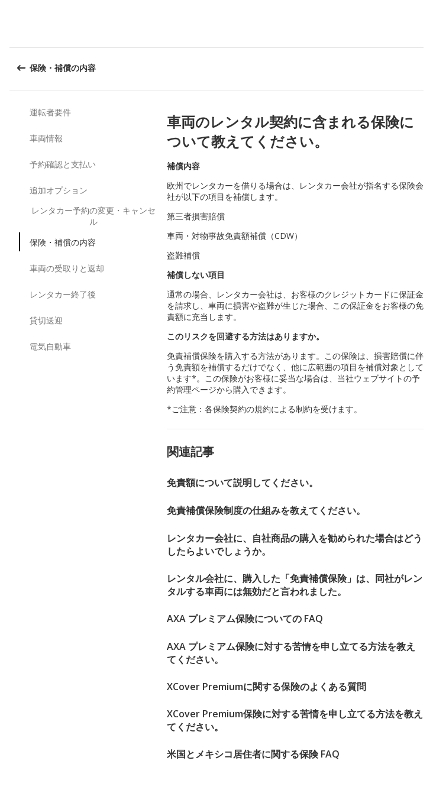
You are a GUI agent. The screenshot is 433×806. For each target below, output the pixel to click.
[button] (420, 23)
